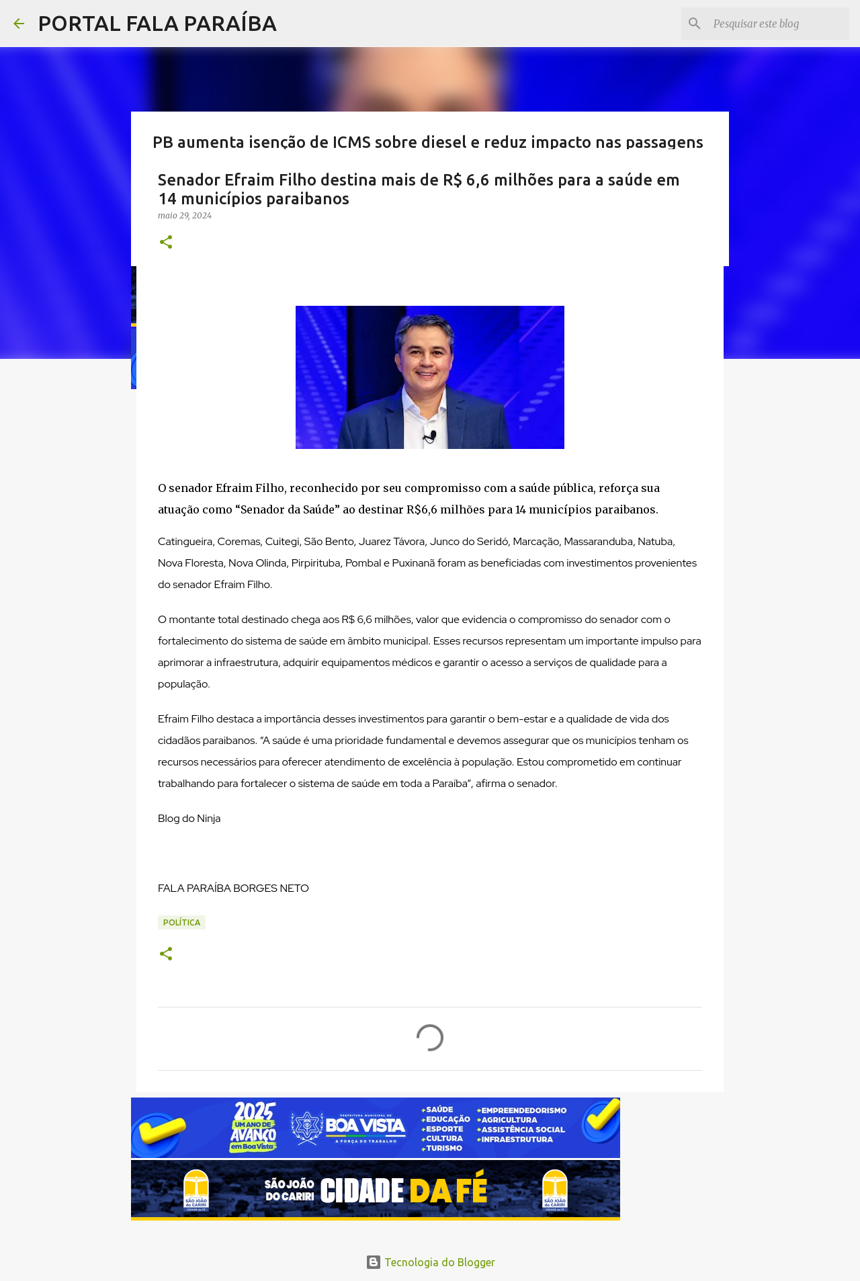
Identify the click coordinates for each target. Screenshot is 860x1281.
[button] (166, 243)
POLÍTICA (181, 922)
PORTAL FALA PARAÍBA (157, 23)
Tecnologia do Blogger (430, 1262)
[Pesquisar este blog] (778, 23)
